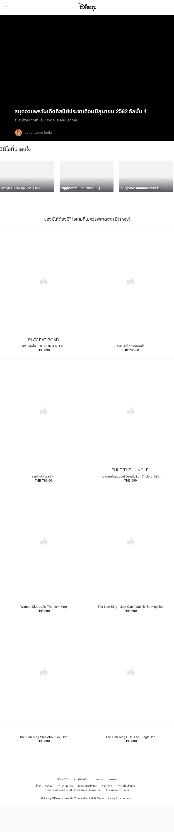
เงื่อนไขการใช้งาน (87, 810)
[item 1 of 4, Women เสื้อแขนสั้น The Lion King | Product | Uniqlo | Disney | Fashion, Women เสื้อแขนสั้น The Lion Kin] (43, 565)
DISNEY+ (63, 803)
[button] (6, 7)
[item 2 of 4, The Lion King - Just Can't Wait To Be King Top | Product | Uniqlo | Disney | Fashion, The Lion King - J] (130, 565)
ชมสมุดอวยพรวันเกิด (38, 133)
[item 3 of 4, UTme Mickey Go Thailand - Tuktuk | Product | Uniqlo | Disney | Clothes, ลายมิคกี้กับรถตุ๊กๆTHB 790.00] (43, 435)
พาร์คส (112, 803)
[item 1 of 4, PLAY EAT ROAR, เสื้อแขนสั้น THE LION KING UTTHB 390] (43, 305)
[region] (87, 61)
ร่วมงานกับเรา (65, 810)
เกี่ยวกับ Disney (43, 810)
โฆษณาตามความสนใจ (117, 814)
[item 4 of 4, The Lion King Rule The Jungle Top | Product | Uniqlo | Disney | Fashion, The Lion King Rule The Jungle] (130, 695)
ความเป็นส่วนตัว (126, 810)
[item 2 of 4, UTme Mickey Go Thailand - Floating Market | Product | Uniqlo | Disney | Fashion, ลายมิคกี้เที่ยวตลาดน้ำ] (130, 305)
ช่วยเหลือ (107, 810)
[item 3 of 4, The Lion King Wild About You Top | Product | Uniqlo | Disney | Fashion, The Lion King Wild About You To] (43, 695)
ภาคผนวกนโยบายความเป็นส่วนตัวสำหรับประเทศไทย (73, 814)
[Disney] (87, 7)
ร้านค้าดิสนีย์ (80, 803)
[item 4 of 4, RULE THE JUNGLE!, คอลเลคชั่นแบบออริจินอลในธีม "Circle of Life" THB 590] (130, 435)
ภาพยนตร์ (98, 803)
